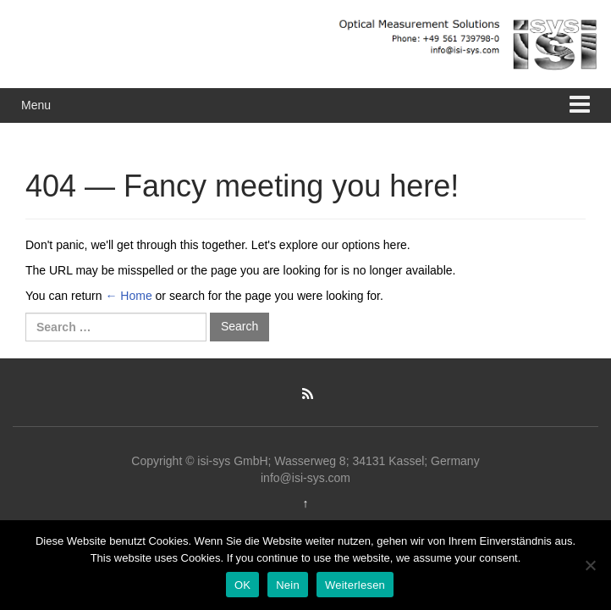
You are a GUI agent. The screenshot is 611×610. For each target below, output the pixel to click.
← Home (128, 295)
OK (242, 585)
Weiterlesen (355, 585)
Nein (288, 585)
